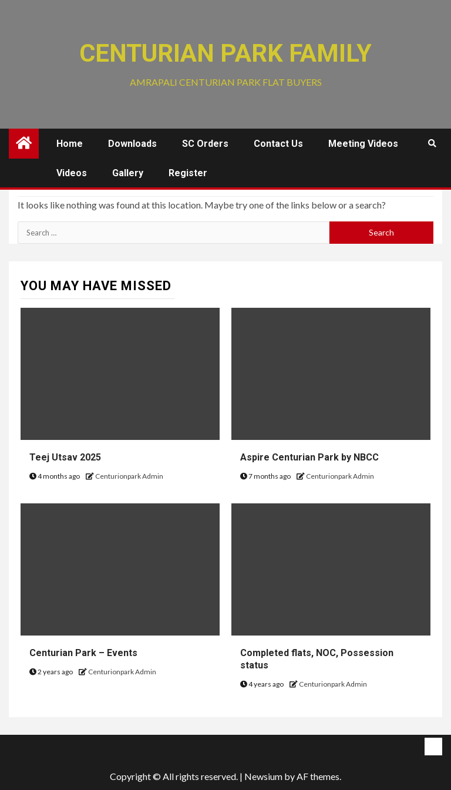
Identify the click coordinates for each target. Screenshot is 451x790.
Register (188, 173)
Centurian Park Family (225, 53)
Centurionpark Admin (129, 476)
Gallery (127, 173)
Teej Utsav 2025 (65, 457)
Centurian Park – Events (83, 652)
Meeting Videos (363, 143)
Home (69, 143)
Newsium (263, 776)
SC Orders (205, 143)
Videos (71, 173)
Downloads (132, 143)
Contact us (278, 143)
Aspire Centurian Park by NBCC (309, 457)
